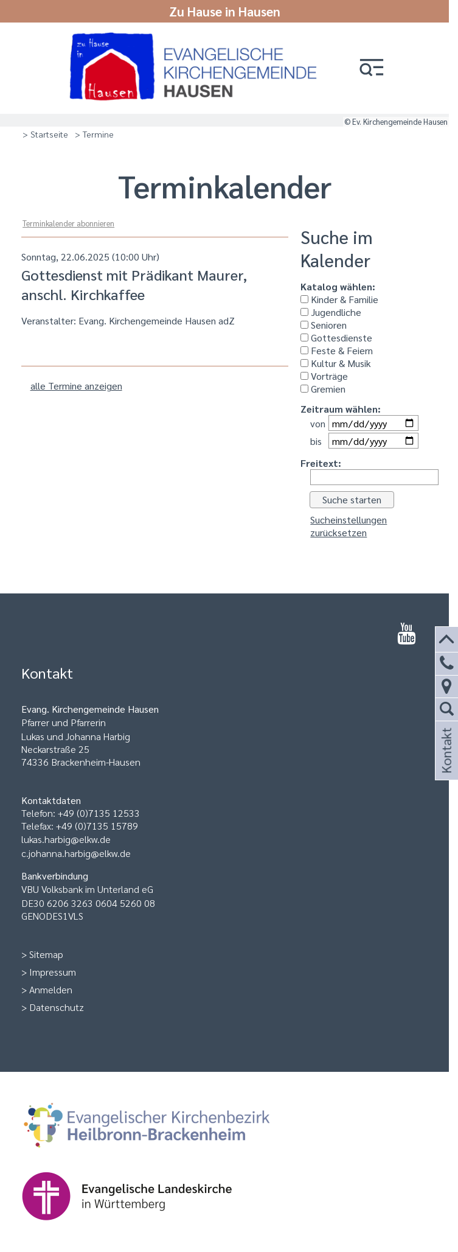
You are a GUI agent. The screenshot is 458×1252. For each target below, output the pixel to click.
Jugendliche (330, 312)
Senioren (323, 324)
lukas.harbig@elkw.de (66, 839)
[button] (371, 68)
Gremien (322, 388)
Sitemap (46, 954)
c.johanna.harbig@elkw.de (76, 853)
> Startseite (45, 133)
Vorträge (324, 375)
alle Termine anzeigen (76, 385)
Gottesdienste (336, 337)
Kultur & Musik (335, 363)
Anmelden (50, 989)
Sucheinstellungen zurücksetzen (348, 526)
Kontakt (445, 765)
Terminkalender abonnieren (68, 223)
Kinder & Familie (339, 299)
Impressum (52, 971)
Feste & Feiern (336, 350)
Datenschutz (56, 1007)
